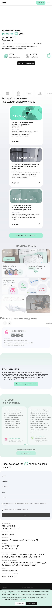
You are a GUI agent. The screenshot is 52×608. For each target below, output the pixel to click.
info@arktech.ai (8, 526)
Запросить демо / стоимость (26, 235)
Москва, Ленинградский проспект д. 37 (20, 540)
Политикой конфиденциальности (22, 503)
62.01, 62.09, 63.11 (10, 576)
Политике (12, 593)
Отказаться (20, 603)
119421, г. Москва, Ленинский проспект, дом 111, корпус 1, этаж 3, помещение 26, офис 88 (24, 555)
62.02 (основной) (9, 570)
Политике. (23, 599)
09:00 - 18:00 (8, 534)
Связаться (41, 2)
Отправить (26, 515)
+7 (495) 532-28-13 (11, 529)
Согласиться (31, 603)
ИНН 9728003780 (10, 549)
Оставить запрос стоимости (26, 384)
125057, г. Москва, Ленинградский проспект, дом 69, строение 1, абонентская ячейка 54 (24, 563)
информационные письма (21, 509)
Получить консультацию (26, 63)
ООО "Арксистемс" (10, 546)
